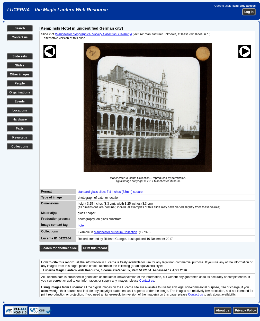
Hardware (20, 119)
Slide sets (19, 56)
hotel (81, 225)
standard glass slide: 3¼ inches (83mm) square (110, 192)
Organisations (19, 92)
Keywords (19, 137)
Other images (20, 74)
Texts (19, 128)
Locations (19, 110)
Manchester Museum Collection (115, 232)
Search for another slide (59, 248)
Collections (19, 146)
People (20, 83)
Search (19, 28)
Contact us (20, 37)
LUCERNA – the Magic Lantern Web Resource (57, 9)
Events (20, 101)
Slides (19, 65)
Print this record (95, 248)
